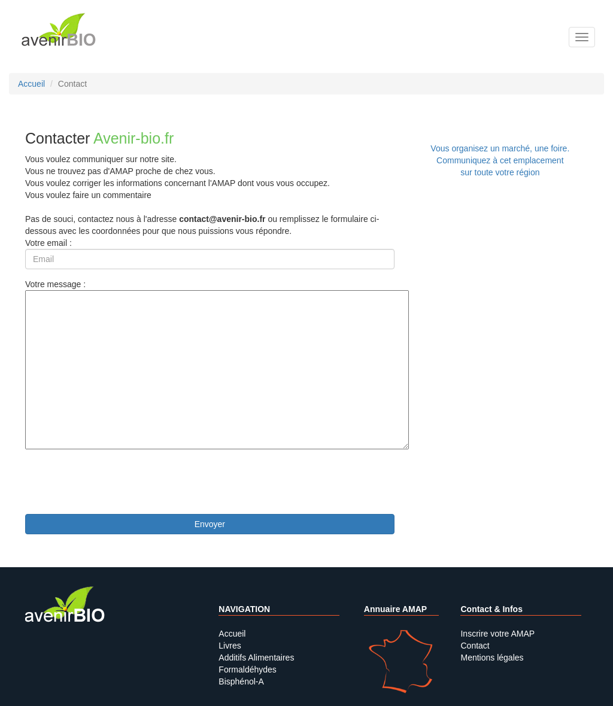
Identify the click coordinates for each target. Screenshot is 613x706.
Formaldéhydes (248, 669)
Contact (474, 645)
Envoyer (210, 524)
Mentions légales (491, 657)
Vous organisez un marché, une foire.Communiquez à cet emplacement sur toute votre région (499, 160)
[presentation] (116, 481)
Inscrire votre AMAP (497, 633)
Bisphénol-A (241, 681)
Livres (230, 645)
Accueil (232, 633)
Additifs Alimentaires (256, 657)
